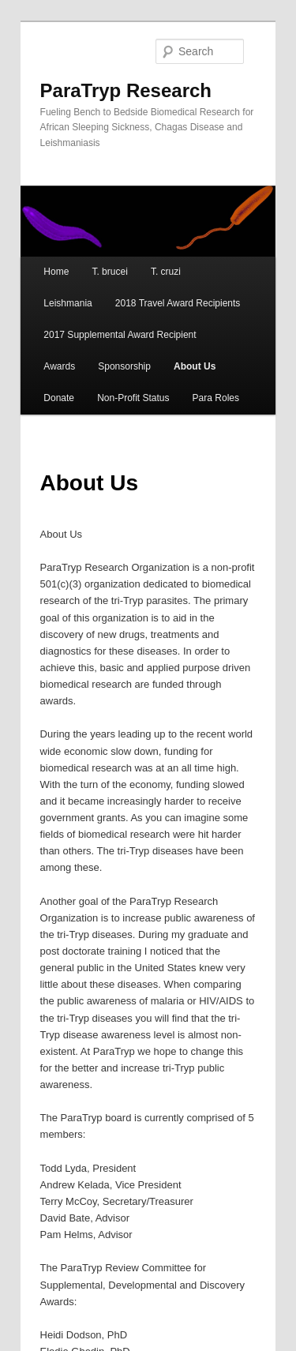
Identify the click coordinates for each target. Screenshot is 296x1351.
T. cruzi (166, 271)
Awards (59, 366)
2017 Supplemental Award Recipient (119, 334)
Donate (58, 397)
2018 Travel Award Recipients (178, 303)
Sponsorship (124, 366)
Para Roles (216, 397)
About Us (194, 366)
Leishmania (67, 303)
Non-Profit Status (133, 397)
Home (56, 271)
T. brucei (109, 271)
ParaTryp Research (126, 90)
